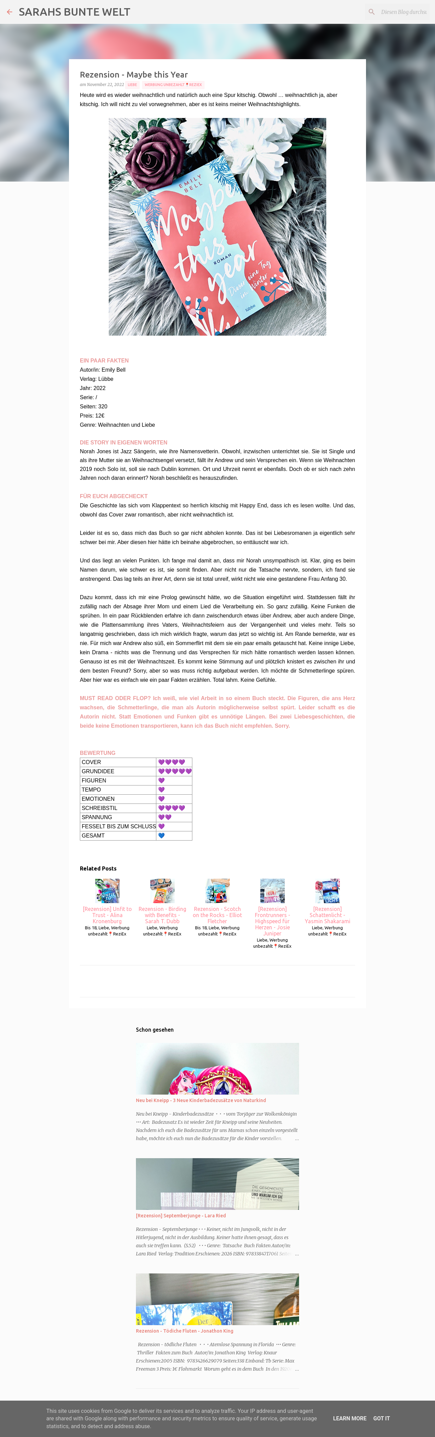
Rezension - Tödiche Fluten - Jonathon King (184, 1331)
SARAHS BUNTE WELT (74, 11)
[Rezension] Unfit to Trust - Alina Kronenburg (107, 901)
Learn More (349, 1418)
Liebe (132, 85)
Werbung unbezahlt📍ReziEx (173, 85)
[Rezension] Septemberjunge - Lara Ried (181, 1215)
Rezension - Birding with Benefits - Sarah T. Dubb (162, 901)
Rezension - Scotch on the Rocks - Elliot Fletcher (217, 901)
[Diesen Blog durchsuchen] (394, 12)
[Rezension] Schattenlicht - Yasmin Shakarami (327, 901)
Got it (381, 1418)
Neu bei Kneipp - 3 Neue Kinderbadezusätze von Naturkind (201, 1100)
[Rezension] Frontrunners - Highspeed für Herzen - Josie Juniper (272, 907)
